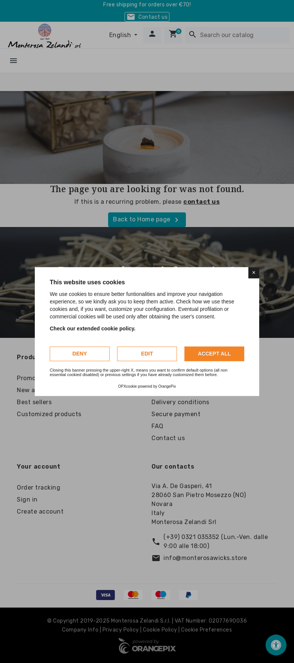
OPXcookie (127, 386)
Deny (80, 354)
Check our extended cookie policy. (92, 329)
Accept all (214, 354)
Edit (147, 354)
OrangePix (167, 386)
